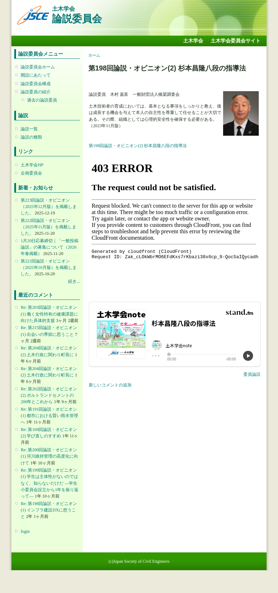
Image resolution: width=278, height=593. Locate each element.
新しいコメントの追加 (110, 385)
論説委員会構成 (36, 83)
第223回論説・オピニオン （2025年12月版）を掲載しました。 (48, 206)
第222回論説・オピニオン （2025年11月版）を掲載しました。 (48, 227)
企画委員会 (31, 173)
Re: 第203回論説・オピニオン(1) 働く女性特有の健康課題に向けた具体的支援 (49, 314)
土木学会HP (32, 164)
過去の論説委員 (42, 100)
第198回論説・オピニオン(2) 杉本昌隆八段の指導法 (138, 145)
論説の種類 (31, 137)
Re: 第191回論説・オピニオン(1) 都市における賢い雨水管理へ (49, 416)
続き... (74, 281)
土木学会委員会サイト (236, 40)
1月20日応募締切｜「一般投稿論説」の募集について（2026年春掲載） (49, 247)
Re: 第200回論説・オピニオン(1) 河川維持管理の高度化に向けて (49, 456)
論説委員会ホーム (38, 66)
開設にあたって (36, 75)
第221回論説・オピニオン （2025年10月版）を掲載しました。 (48, 267)
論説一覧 (29, 128)
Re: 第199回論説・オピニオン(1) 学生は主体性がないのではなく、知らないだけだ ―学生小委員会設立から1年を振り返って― (49, 483)
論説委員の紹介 (36, 91)
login (25, 531)
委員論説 (252, 374)
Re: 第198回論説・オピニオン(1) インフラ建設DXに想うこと (49, 510)
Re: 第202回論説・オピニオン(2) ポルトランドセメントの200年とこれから (49, 395)
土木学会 (193, 40)
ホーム (94, 55)
